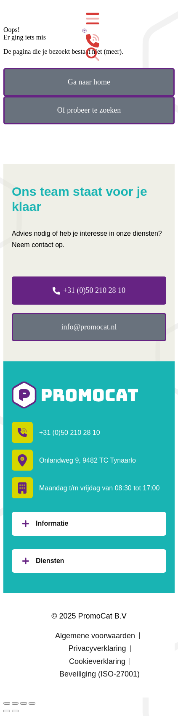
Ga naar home (89, 82)
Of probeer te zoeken (89, 110)
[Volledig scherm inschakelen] (23, 703)
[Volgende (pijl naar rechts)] (15, 711)
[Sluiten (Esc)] (6, 703)
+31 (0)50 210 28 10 (89, 290)
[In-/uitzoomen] (32, 703)
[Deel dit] (15, 703)
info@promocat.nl (89, 327)
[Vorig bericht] (6, 711)
